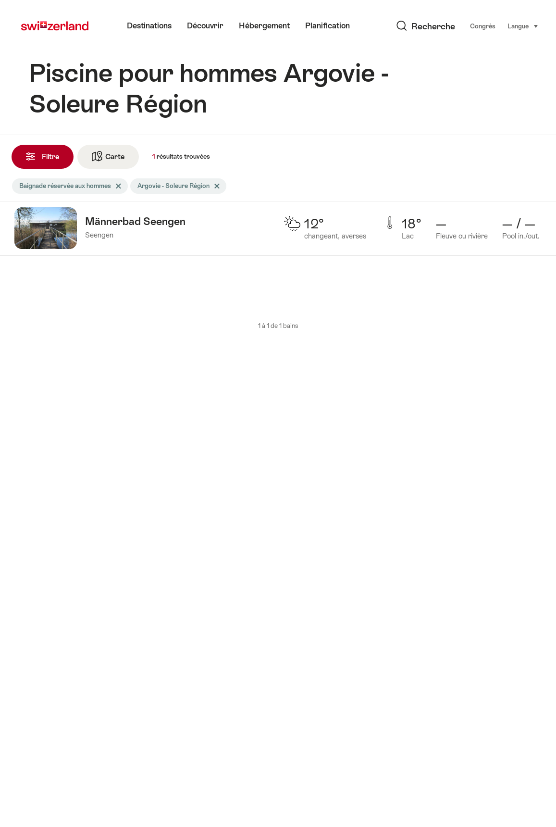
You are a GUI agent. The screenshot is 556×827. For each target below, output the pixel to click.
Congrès (442, 26)
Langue (482, 25)
